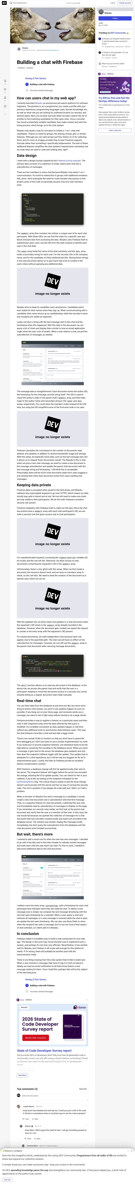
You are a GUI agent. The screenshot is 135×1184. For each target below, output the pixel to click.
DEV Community (118, 33)
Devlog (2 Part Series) (35, 78)
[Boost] (5, 106)
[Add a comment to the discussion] (54, 1097)
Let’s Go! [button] (7, 1180)
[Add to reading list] (5, 99)
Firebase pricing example (69, 160)
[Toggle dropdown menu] (87, 1000)
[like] (25, 1119)
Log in (113, 3)
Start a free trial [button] (115, 130)
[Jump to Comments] (5, 90)
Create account (125, 3)
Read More (22, 1075)
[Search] (11, 3)
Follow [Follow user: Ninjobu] (115, 18)
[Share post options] (5, 114)
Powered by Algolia (73, 3)
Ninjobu (25, 48)
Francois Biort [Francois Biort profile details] (32, 1146)
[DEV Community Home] (4, 3)
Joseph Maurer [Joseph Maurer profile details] (28, 1106)
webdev (30, 68)
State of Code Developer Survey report (44, 1050)
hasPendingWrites (25, 782)
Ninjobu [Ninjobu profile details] (28, 1126)
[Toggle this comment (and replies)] (19, 1110)
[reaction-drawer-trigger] (5, 82)
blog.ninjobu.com (54, 50)
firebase (21, 68)
